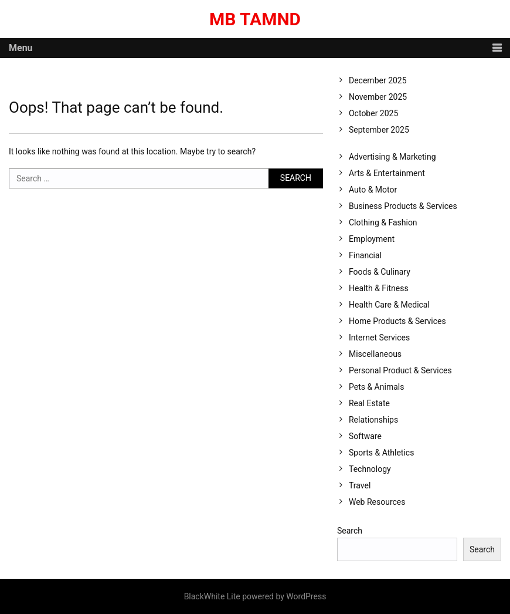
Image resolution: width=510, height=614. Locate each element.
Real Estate (369, 403)
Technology (370, 469)
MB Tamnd (255, 19)
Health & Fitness (379, 288)
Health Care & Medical (389, 304)
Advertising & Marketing (392, 156)
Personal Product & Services (400, 370)
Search (349, 530)
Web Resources (377, 502)
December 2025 (378, 80)
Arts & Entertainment (387, 173)
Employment (372, 239)
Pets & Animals (376, 387)
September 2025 (379, 129)
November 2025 (378, 97)
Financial (365, 255)
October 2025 (373, 113)
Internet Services (379, 337)
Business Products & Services (403, 206)
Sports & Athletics (381, 452)
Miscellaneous (375, 354)
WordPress (306, 596)
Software (365, 436)
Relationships (373, 419)
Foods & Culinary (379, 271)
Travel (359, 485)
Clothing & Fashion (383, 222)
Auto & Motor (373, 189)
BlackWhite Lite (212, 596)
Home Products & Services (397, 321)
